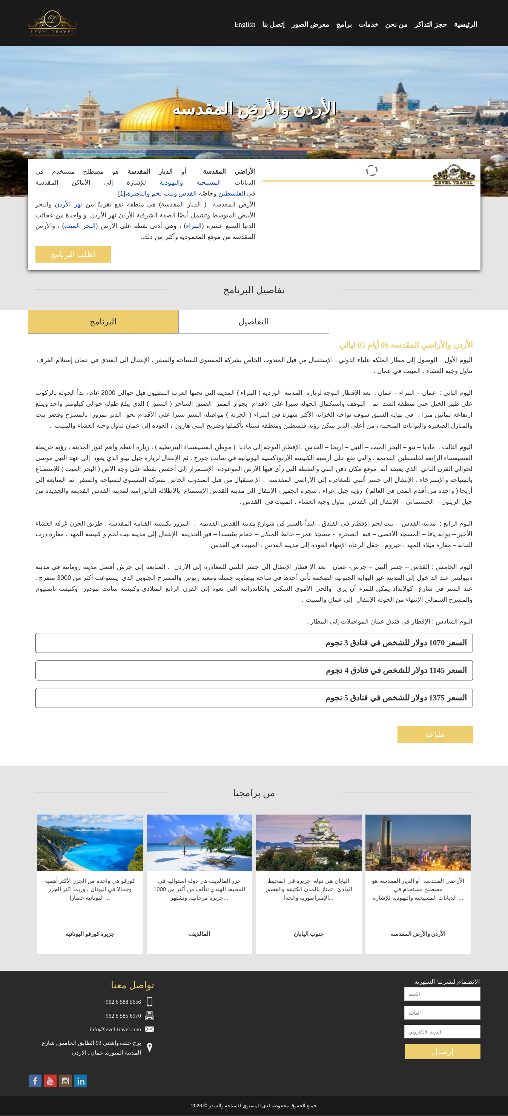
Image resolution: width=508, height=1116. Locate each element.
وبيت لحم (164, 193)
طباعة (435, 734)
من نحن (396, 24)
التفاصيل (253, 321)
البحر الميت (80, 225)
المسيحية (208, 182)
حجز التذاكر (430, 24)
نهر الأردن (68, 204)
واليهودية (171, 182)
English (245, 24)
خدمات (368, 24)
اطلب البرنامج (73, 254)
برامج (344, 24)
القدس (187, 193)
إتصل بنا (273, 24)
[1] (121, 193)
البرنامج (103, 321)
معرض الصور (310, 24)
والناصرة (138, 193)
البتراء (194, 225)
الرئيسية (465, 24)
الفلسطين (232, 193)
